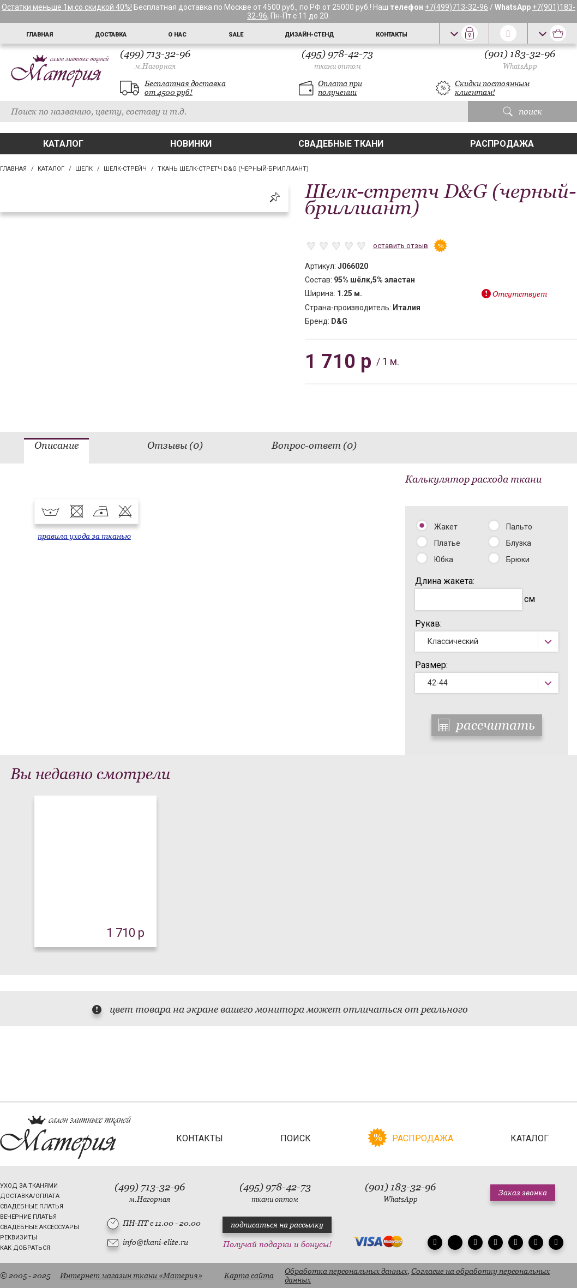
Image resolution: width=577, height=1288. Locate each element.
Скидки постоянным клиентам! (492, 88)
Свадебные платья (31, 1206)
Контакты (391, 34)
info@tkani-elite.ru (155, 1242)
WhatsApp (520, 66)
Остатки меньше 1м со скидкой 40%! (67, 7)
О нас (177, 34)
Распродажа (502, 144)
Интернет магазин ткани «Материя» (131, 1275)
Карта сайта (249, 1275)
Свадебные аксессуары (39, 1227)
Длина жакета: (444, 581)
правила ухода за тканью (84, 536)
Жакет (446, 526)
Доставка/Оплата (29, 1196)
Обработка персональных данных (346, 1271)
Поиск (295, 1138)
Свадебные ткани (340, 144)
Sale (236, 34)
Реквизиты (18, 1237)
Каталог (63, 144)
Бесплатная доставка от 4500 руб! (185, 88)
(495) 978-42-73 (337, 59)
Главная (39, 34)
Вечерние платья (28, 1216)
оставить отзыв (400, 246)
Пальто (519, 526)
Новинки (191, 144)
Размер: (431, 665)
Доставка (111, 34)
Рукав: (428, 623)
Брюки (518, 559)
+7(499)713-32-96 (456, 7)
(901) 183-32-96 (519, 59)
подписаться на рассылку (277, 1224)
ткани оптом (337, 66)
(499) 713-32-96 (155, 59)
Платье (447, 543)
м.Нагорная (155, 66)
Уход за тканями (29, 1185)
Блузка (518, 543)
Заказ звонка (522, 1192)
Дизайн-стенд (309, 34)
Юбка (443, 559)
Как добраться (25, 1247)
